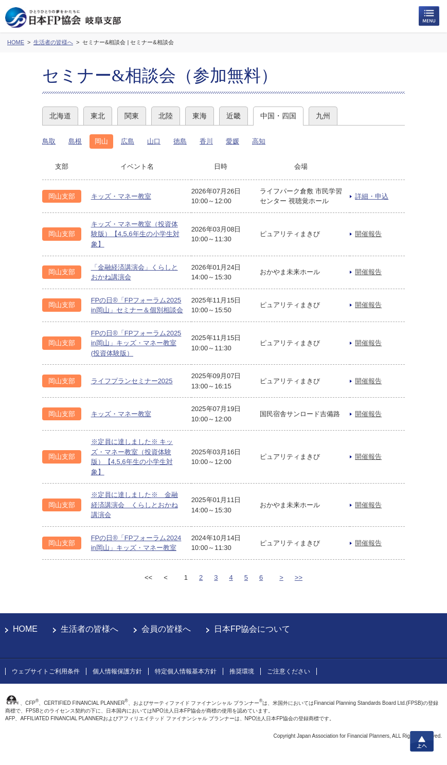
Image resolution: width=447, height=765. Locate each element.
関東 (131, 116)
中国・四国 (278, 116)
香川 (206, 141)
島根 (75, 141)
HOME (25, 629)
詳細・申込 (371, 196)
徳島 (180, 141)
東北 (98, 116)
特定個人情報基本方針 (186, 671)
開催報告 (368, 234)
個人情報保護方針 (117, 671)
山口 (153, 141)
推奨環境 (241, 671)
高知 (258, 141)
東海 (199, 116)
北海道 (60, 116)
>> (298, 577)
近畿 (233, 116)
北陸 (165, 116)
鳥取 (49, 141)
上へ (421, 741)
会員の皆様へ (166, 629)
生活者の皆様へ (89, 629)
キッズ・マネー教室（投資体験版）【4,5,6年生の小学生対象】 (135, 234)
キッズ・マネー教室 (121, 196)
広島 (127, 141)
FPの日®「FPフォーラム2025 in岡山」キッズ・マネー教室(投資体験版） (136, 343)
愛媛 (232, 141)
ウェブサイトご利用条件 (46, 671)
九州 (323, 116)
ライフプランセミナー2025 (132, 381)
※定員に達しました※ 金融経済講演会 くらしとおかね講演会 (134, 505)
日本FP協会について (252, 629)
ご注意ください (288, 671)
